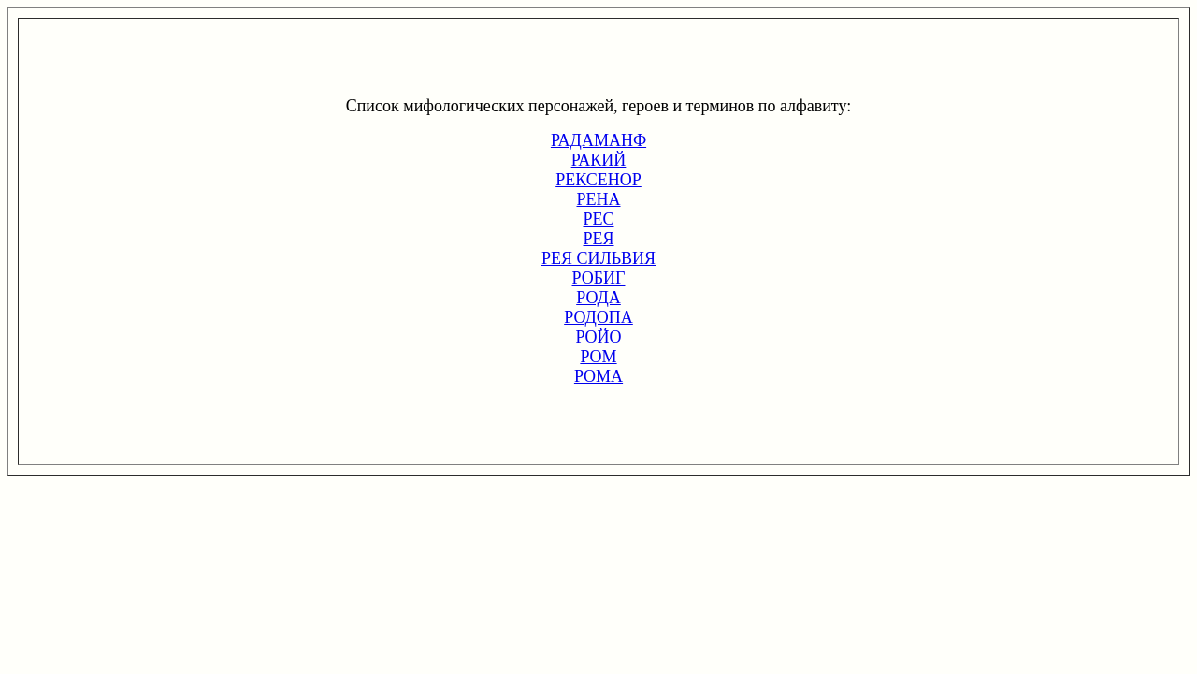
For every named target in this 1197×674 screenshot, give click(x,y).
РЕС (598, 219)
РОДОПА (598, 317)
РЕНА (598, 199)
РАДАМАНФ (598, 140)
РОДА (598, 297)
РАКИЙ (599, 160)
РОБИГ (599, 278)
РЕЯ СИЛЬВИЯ (598, 258)
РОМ (598, 356)
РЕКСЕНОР (598, 179)
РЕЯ (598, 238)
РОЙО (598, 337)
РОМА (598, 376)
